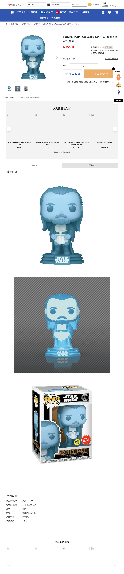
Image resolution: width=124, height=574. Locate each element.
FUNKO (36, 24)
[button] (57, 57)
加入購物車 (101, 74)
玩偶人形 (14, 24)
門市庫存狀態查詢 (111, 58)
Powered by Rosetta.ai (62, 152)
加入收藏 (72, 74)
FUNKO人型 (25, 24)
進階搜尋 (96, 5)
